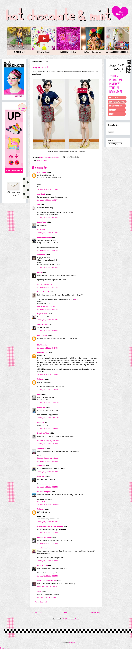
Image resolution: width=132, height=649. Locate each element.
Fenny (39, 272)
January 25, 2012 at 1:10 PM (47, 532)
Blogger (72, 642)
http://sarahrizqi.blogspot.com (47, 458)
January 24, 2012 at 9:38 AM (47, 320)
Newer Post (37, 613)
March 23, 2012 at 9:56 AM (46, 597)
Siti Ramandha (42, 353)
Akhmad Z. (41, 466)
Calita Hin (41, 407)
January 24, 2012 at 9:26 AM (47, 309)
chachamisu (42, 255)
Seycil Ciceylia (42, 314)
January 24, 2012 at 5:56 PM (47, 461)
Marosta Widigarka (44, 492)
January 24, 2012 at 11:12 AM (47, 374)
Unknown (41, 379)
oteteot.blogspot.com (44, 284)
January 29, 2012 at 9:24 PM (47, 561)
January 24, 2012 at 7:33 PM (47, 472)
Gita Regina (41, 172)
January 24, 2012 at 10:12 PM (47, 504)
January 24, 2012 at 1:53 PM (47, 428)
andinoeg (40, 422)
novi (39, 394)
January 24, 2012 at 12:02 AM (47, 189)
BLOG (39, 306)
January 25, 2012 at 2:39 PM (47, 543)
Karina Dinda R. (43, 292)
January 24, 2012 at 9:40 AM (47, 348)
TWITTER (46, 306)
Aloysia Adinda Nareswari (47, 580)
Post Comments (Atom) (71, 619)
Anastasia (41, 548)
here (75, 299)
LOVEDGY (41, 501)
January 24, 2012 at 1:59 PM (47, 444)
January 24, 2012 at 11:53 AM (47, 390)
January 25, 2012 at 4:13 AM (47, 522)
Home (66, 613)
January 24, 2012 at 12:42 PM (47, 418)
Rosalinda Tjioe (43, 433)
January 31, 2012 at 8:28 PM (47, 576)
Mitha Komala (42, 565)
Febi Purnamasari (44, 537)
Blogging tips (4, 648)
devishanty (41, 194)
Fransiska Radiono (44, 237)
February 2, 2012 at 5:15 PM (47, 587)
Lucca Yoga (41, 222)
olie (38, 205)
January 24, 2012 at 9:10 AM (47, 287)
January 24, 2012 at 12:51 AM (47, 200)
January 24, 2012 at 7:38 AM (47, 233)
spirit (39, 591)
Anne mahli (41, 476)
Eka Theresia (42, 335)
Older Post (95, 613)
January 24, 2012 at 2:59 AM (47, 217)
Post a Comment (41, 602)
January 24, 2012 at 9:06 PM (47, 487)
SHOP (53, 306)
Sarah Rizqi (41, 448)
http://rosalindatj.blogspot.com (48, 440)
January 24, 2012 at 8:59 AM (47, 267)
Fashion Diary (42, 160)
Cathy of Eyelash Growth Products (50, 526)
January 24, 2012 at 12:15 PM (47, 402)
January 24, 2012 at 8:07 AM (47, 250)
